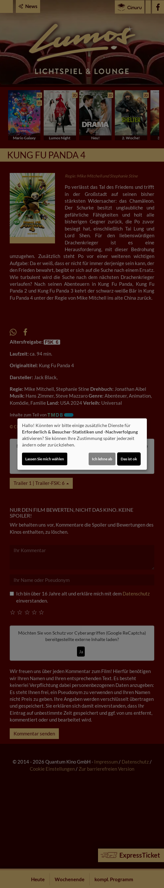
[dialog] (82, 444)
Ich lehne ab (102, 458)
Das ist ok (129, 458)
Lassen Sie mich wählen (44, 458)
